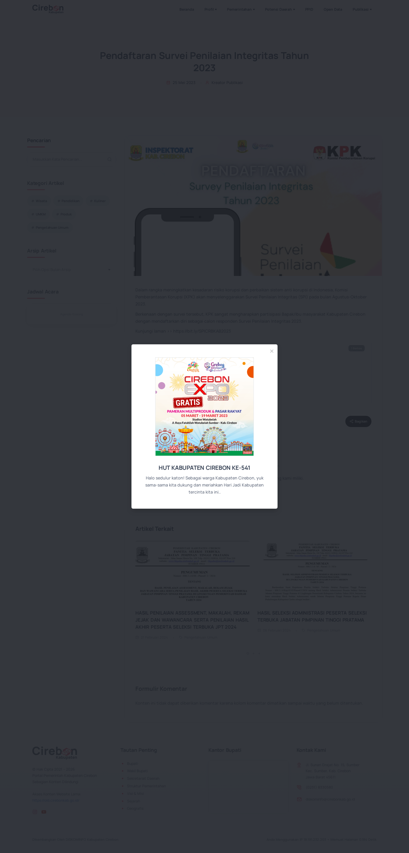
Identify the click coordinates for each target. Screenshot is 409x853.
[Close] (272, 351)
